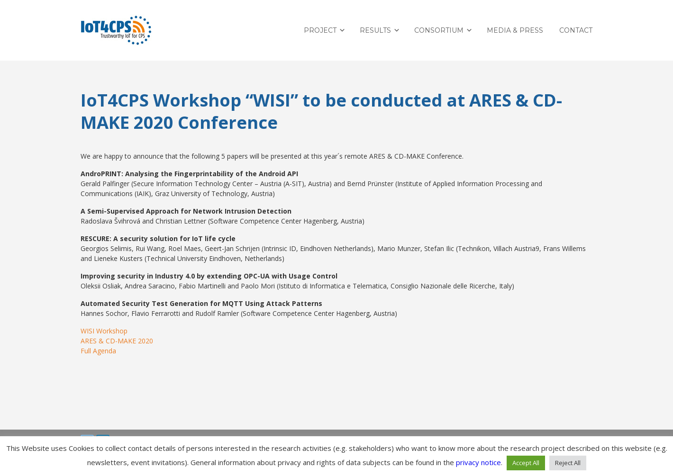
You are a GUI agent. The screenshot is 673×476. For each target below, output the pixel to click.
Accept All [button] (525, 462)
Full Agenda (98, 350)
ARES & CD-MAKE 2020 (117, 340)
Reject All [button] (568, 462)
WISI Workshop (104, 330)
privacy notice (478, 462)
